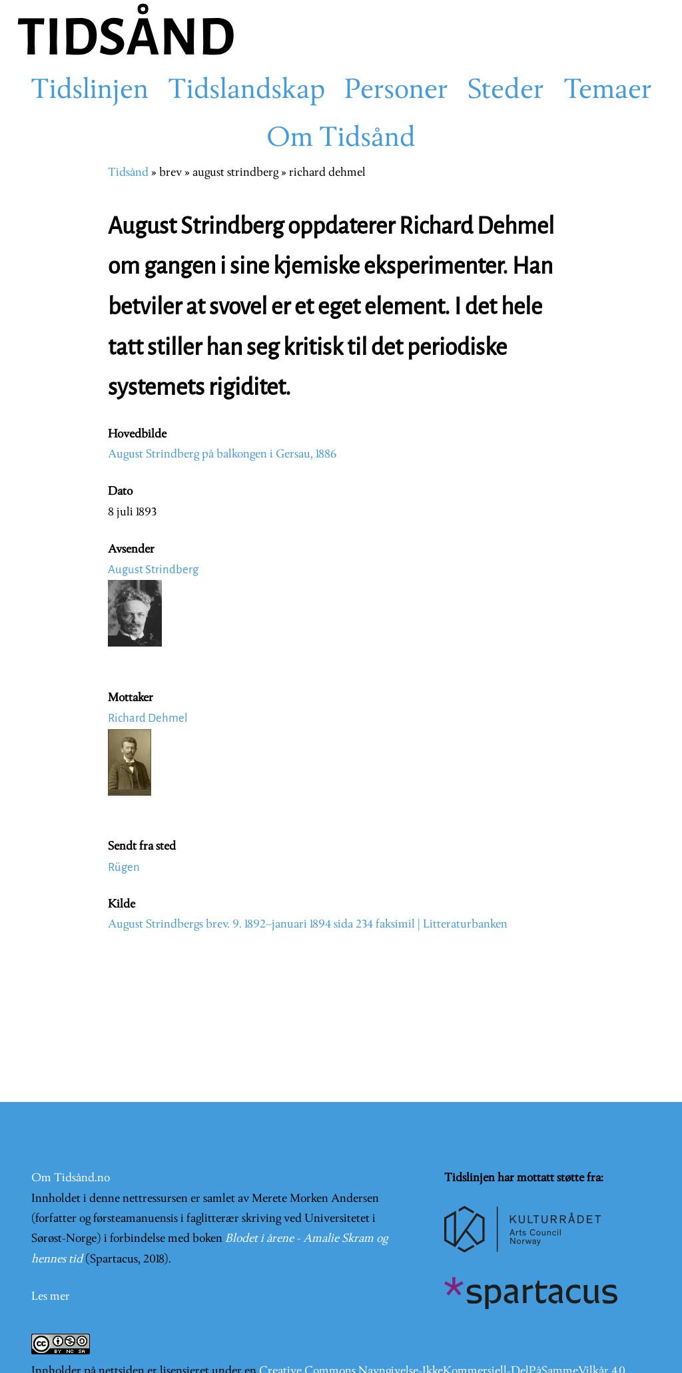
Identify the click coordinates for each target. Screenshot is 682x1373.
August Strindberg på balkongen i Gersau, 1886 (222, 454)
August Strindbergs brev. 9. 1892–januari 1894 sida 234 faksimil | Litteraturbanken (308, 924)
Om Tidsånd (341, 139)
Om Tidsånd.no (70, 1178)
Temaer (607, 91)
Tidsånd (128, 172)
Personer (396, 91)
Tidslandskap (246, 91)
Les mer (50, 1296)
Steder (506, 91)
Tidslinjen (90, 91)
